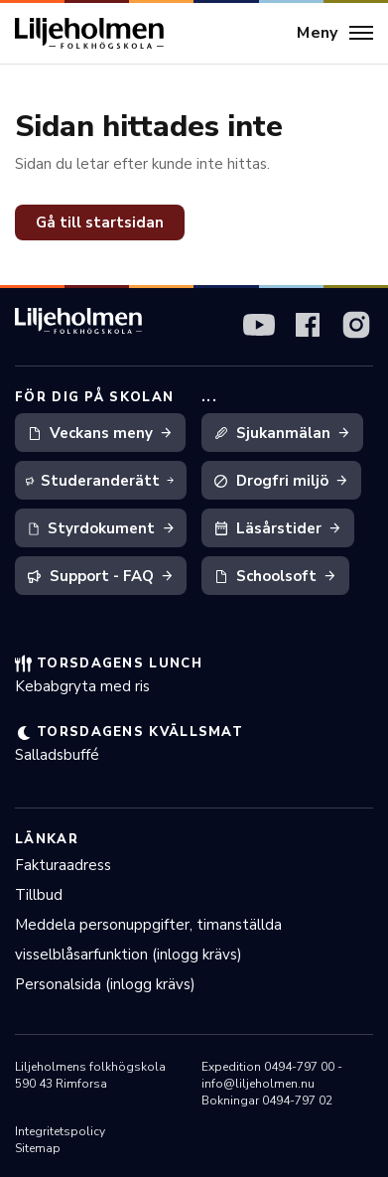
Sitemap (38, 1148)
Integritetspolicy (60, 1131)
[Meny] (335, 34)
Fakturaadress (63, 865)
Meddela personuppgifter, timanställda (148, 925)
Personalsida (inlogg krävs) (105, 984)
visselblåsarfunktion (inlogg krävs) (128, 954)
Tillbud (39, 895)
